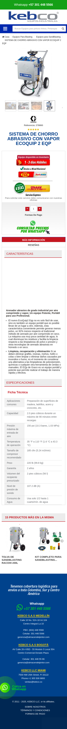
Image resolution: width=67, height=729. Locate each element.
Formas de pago (35, 714)
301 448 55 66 (37, 659)
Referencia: (29, 125)
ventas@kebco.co (33, 682)
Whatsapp (33, 4)
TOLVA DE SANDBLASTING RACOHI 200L (12, 559)
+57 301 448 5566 (37, 609)
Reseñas (33, 245)
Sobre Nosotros (35, 707)
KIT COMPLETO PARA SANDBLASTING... (48, 558)
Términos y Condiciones (35, 710)
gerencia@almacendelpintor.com (34, 637)
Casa (5, 37)
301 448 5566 (37, 633)
